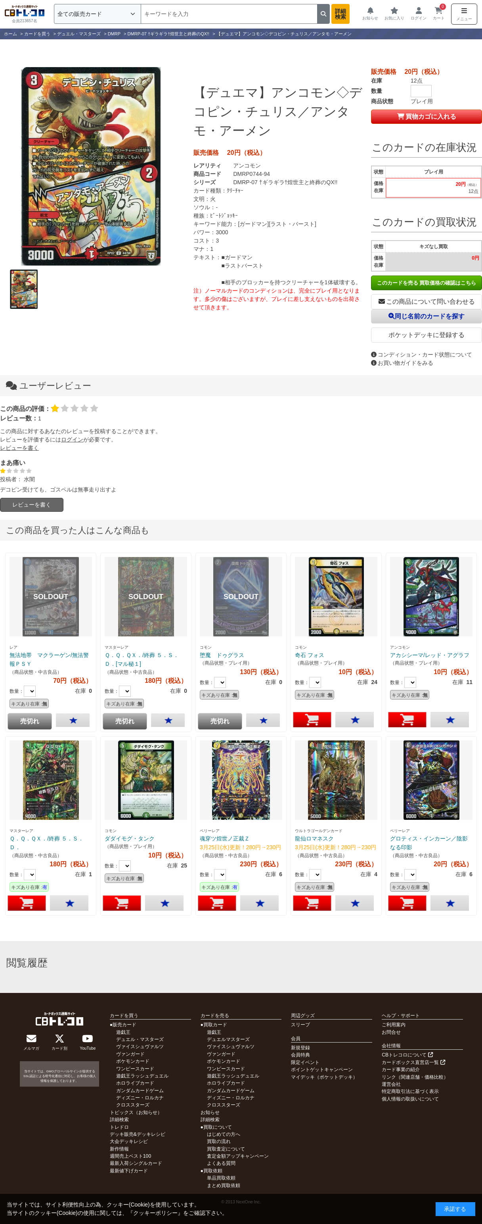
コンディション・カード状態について (421, 354)
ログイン (72, 439)
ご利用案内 (393, 1024)
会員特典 (300, 1055)
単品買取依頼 (221, 1178)
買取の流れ (219, 1141)
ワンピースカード (135, 1069)
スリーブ (300, 1024)
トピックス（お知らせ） (136, 1112)
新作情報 (119, 1149)
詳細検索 (340, 14)
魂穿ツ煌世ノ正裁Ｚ (225, 838)
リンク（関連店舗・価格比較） (415, 1077)
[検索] (229, 14)
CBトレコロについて (407, 1055)
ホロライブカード (135, 1083)
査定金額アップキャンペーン (238, 1156)
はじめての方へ (223, 1134)
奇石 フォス (309, 655)
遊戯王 (123, 1032)
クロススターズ (132, 1105)
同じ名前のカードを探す (426, 316)
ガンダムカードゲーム (140, 1090)
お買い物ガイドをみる (402, 363)
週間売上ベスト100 (130, 1156)
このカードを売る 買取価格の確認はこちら (426, 283)
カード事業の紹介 (401, 1069)
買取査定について (226, 1149)
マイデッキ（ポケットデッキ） (324, 1077)
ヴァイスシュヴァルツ (140, 1046)
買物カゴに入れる (426, 116)
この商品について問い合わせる (427, 301)
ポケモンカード (132, 1061)
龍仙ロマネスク (314, 838)
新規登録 (300, 1048)
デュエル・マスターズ (140, 1039)
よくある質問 (221, 1163)
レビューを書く (19, 448)
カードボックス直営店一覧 (413, 1062)
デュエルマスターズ (228, 1039)
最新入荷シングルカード (136, 1163)
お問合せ (391, 1032)
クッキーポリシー (155, 1213)
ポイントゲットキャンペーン (322, 1069)
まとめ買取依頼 (223, 1185)
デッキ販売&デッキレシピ (137, 1134)
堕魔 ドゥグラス (222, 655)
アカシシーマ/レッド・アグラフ (429, 655)
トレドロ (119, 1127)
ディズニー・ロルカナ (140, 1098)
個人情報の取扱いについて (410, 1099)
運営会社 (391, 1084)
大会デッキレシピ (129, 1141)
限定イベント (305, 1062)
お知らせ (210, 1112)
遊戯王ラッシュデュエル (142, 1076)
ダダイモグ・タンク (130, 838)
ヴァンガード (130, 1054)
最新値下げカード (129, 1171)
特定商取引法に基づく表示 (410, 1091)
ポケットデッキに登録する (426, 335)
